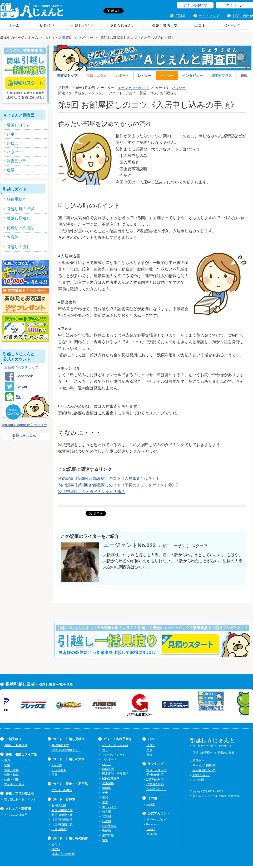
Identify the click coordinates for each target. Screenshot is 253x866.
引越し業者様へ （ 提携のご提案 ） (215, 752)
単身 (7, 760)
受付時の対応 (155, 774)
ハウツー (166, 76)
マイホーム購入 (14, 784)
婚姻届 (106, 787)
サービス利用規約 (204, 765)
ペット (106, 764)
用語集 (180, 16)
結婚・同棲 (11, 779)
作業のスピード (156, 789)
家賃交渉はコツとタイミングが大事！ (91, 491)
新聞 (105, 797)
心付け (56, 844)
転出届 (106, 816)
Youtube (151, 833)
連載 (244, 76)
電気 (105, 840)
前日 (54, 774)
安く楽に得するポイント (20, 799)
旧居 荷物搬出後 (62, 824)
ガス (105, 749)
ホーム (13, 25)
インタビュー (192, 76)
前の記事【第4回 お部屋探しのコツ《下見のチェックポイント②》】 (119, 485)
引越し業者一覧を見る (56, 685)
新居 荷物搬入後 (62, 814)
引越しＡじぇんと (31, 12)
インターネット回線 (115, 745)
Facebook (24, 376)
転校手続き (109, 825)
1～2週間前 (59, 770)
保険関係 (108, 783)
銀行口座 (108, 835)
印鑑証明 (108, 768)
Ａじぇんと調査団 (15, 814)
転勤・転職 (11, 774)
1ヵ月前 (57, 765)
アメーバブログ (156, 819)
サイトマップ (209, 16)
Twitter (21, 386)
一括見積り (45, 25)
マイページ (234, 5)
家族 (7, 765)
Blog (20, 396)
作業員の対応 (155, 784)
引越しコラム (96, 76)
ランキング (231, 25)
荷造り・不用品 (62, 790)
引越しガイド (82, 25)
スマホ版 (198, 779)
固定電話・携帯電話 (115, 773)
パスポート (109, 759)
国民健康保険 (111, 778)
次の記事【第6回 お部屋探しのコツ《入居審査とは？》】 (109, 478)
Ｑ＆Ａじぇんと (122, 25)
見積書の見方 (60, 745)
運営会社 (198, 760)
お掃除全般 (59, 805)
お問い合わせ (242, 16)
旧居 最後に (59, 829)
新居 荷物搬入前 (62, 810)
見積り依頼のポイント (66, 749)
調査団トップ (67, 76)
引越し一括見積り (15, 745)
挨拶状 (56, 849)
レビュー (144, 76)
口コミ (199, 25)
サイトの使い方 (195, 5)
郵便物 (106, 830)
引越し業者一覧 (165, 25)
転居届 (106, 821)
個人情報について (204, 770)
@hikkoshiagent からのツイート (24, 426)
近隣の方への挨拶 (63, 853)
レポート (122, 76)
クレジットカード (113, 754)
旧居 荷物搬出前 (62, 819)
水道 (105, 802)
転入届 (106, 811)
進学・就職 (11, 770)
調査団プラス (221, 76)
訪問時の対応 (155, 779)
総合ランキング (156, 770)
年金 (105, 792)
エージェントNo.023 (133, 88)
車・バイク (109, 806)
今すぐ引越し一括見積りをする (152, 648)
